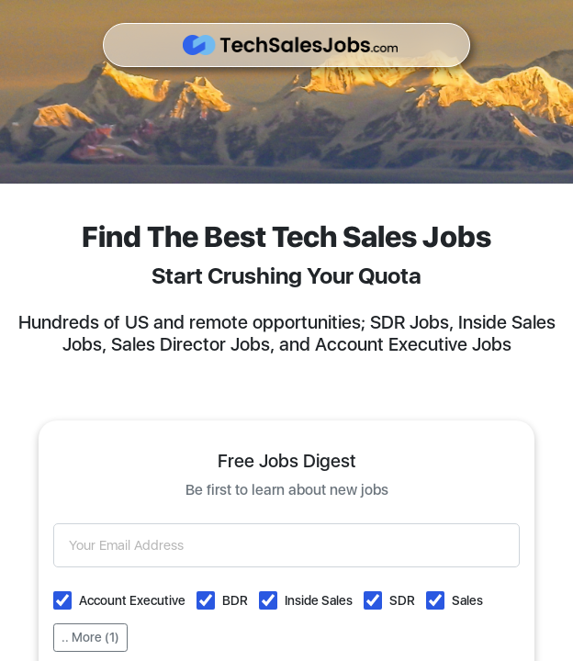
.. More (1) (90, 637)
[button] (62, 600)
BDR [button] (235, 600)
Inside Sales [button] (319, 600)
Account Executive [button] (132, 600)
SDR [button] (402, 600)
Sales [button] (467, 600)
